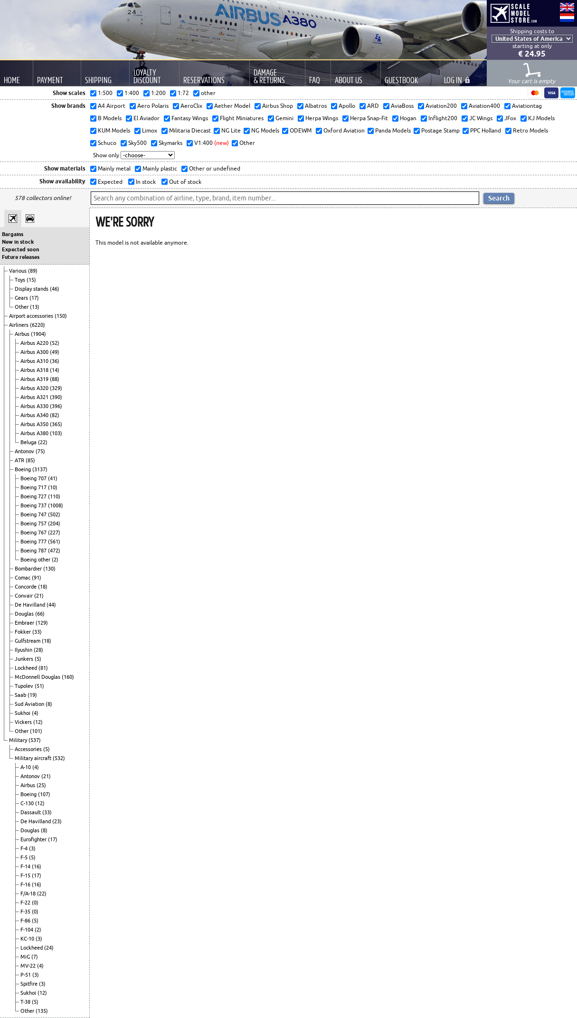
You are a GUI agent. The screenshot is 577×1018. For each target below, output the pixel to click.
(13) (34, 307)
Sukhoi (23, 713)
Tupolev (25, 686)
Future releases (20, 257)
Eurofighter (34, 839)
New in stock (18, 242)
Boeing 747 (34, 514)
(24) (49, 948)
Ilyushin (24, 650)
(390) (56, 397)
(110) (54, 496)
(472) (54, 550)
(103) (56, 433)
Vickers (24, 722)
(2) (55, 559)
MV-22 (28, 966)
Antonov (25, 451)
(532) (59, 758)
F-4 (24, 848)
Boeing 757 (34, 523)
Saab (21, 695)
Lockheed (26, 668)
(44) (51, 605)
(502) (54, 514)
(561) (54, 541)
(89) (33, 271)
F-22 (26, 902)
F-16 (26, 884)
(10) (52, 487)
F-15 (26, 875)
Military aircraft (34, 758)
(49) (54, 352)
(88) (54, 379)
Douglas (25, 614)
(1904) (38, 334)
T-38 (26, 1002)
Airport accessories (32, 316)
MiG (25, 957)
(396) (56, 406)
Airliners (19, 325)
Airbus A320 (35, 388)
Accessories (29, 749)
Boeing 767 (34, 532)
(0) (35, 902)
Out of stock (184, 182)
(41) (52, 478)
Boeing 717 (34, 487)
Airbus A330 (35, 406)
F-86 (26, 920)
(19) (32, 695)
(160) (68, 677)
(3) (32, 848)
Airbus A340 (35, 415)
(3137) (39, 469)
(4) (35, 713)
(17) (34, 298)
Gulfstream (28, 641)
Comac (23, 577)
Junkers (25, 659)
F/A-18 (28, 893)
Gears (22, 298)
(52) (54, 343)
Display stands (32, 289)
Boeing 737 (34, 505)
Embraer (25, 623)
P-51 (26, 975)
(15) (31, 280)
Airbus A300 (35, 352)
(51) (39, 686)
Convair (24, 596)
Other (22, 307)
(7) (34, 957)
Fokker (23, 632)
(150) (61, 316)
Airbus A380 (35, 433)
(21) (39, 596)
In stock (145, 182)
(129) (42, 623)
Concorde (26, 587)
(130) (49, 568)
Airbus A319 (35, 379)
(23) (57, 821)
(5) (38, 659)
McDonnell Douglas (38, 677)
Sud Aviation (30, 704)
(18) (42, 587)
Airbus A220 (35, 343)
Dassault (31, 812)
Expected (109, 182)
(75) (40, 451)
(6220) (37, 325)
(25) (41, 785)
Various (18, 271)
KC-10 (28, 939)
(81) (43, 668)
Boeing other (36, 559)
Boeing (23, 469)
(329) (56, 388)
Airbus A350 (35, 424)
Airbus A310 (35, 361)
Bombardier (29, 568)
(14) (54, 370)
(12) (38, 722)
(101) (36, 731)
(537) (34, 740)
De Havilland (31, 605)
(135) (42, 1011)
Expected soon (20, 249)
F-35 (26, 911)
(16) (36, 866)
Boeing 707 (34, 478)
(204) (54, 523)
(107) (44, 794)
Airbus (23, 334)
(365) (56, 424)
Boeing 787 (34, 550)
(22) (42, 442)
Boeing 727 (34, 496)
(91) (36, 577)
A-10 (26, 767)
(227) (54, 532)
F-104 (27, 929)
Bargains (12, 234)
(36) (54, 361)
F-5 (24, 857)
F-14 (26, 866)
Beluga (29, 442)
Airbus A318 (35, 370)
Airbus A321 (35, 397)
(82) (54, 415)
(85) (30, 460)
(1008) (55, 505)
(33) (37, 632)
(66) (40, 614)
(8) (49, 704)
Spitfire (29, 984)
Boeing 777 (34, 541)
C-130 (27, 803)
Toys (21, 280)
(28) (38, 650)
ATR (20, 460)
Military (18, 740)
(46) (54, 289)
